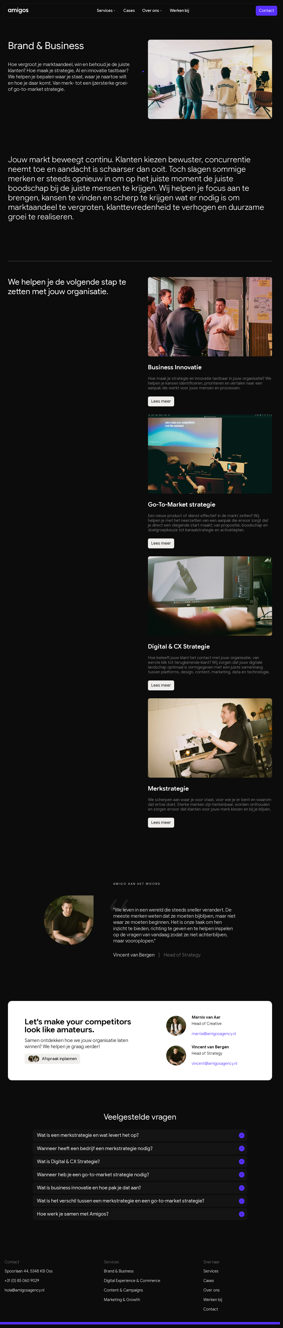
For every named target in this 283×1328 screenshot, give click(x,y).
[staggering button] (266, 11)
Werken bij (212, 1299)
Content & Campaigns (123, 1290)
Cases (208, 1280)
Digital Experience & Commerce (132, 1280)
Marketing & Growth (122, 1299)
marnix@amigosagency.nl (214, 1033)
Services (210, 1271)
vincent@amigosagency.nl (214, 1063)
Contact (210, 1309)
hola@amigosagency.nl (24, 1290)
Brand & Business (119, 1271)
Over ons (211, 1290)
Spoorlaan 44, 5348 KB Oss (29, 1271)
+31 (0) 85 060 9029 (22, 1280)
